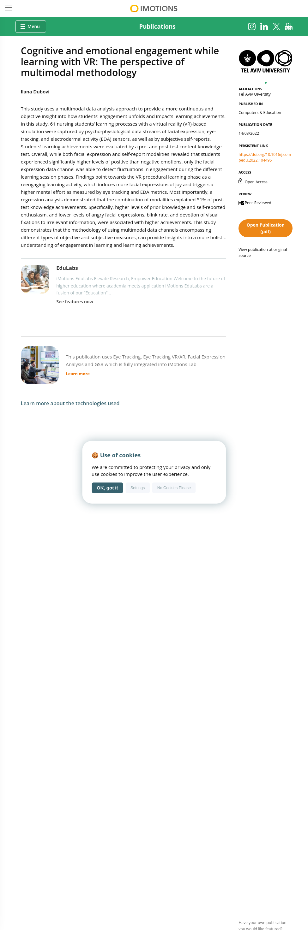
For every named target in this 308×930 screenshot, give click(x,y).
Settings (137, 487)
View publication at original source (263, 252)
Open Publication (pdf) (266, 228)
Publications (157, 26)
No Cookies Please (174, 487)
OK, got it (107, 487)
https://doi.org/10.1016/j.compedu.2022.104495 (265, 157)
